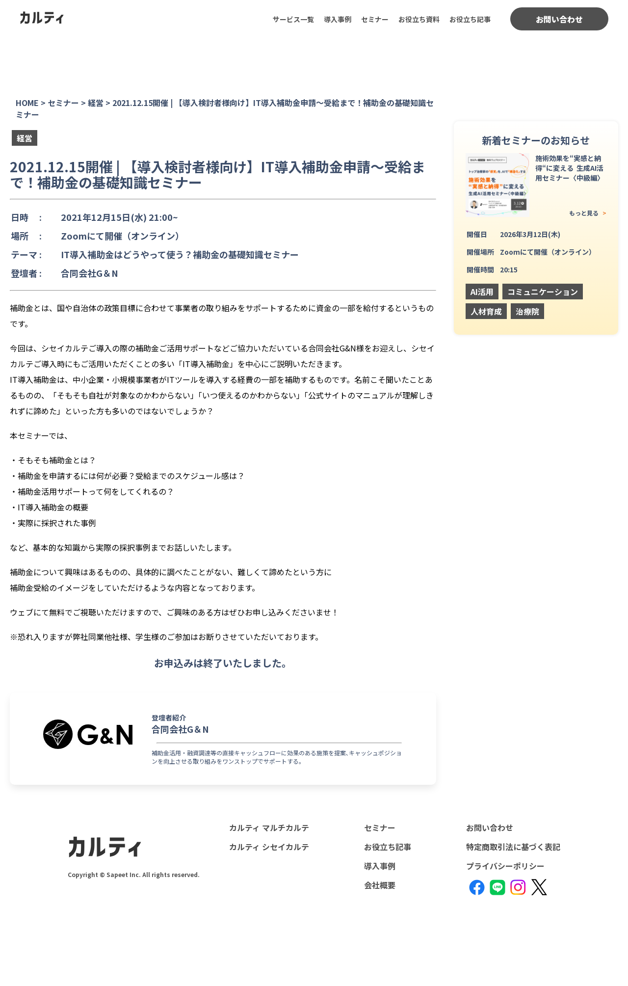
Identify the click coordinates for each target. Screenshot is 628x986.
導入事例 (337, 19)
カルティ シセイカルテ (269, 847)
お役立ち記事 (470, 19)
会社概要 (379, 885)
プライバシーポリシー (505, 866)
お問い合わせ (559, 19)
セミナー (375, 19)
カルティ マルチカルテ (269, 827)
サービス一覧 (293, 19)
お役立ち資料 (419, 19)
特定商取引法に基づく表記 (513, 847)
